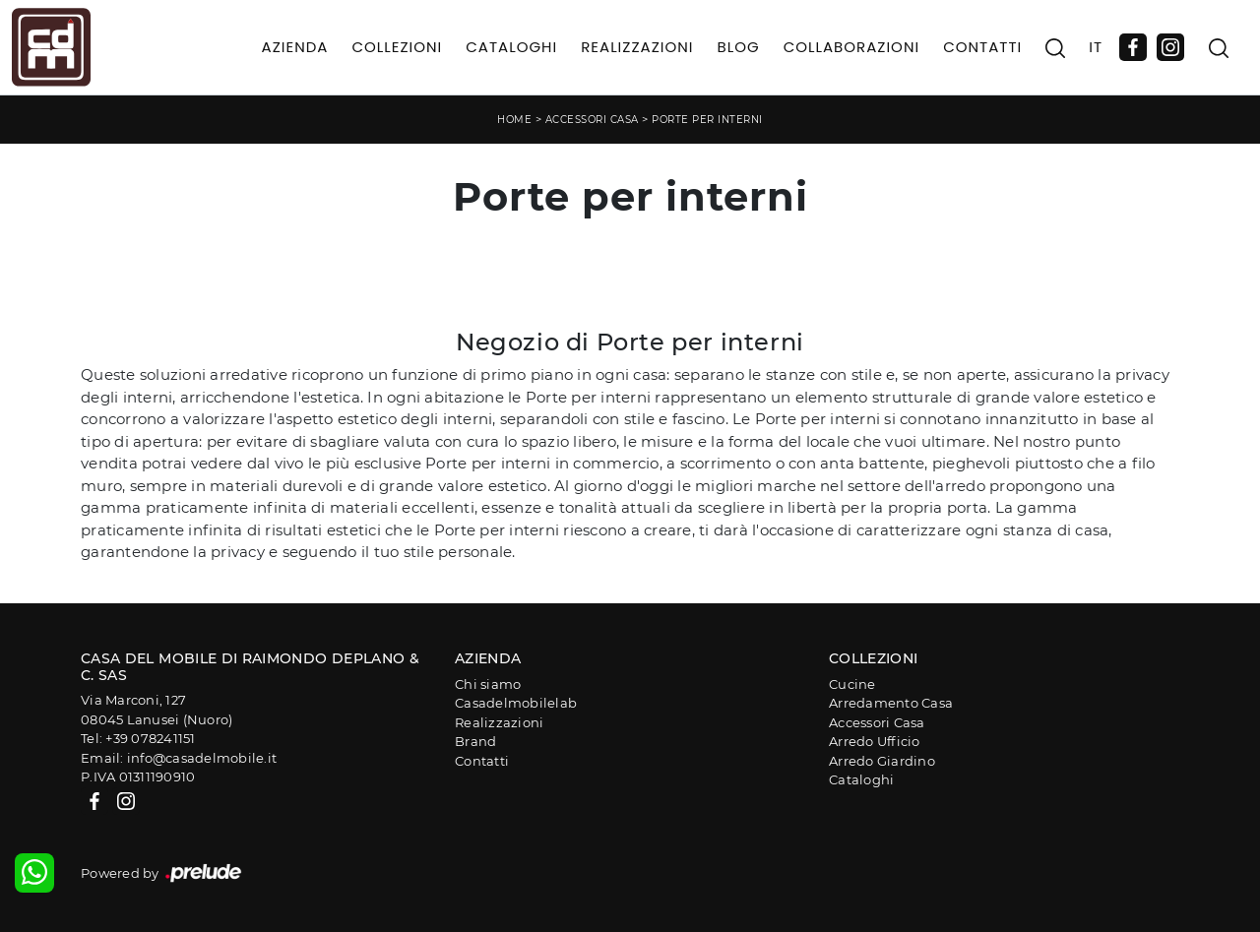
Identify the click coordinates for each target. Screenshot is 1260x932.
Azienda (295, 46)
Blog (738, 46)
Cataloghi (511, 46)
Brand (475, 741)
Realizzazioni (637, 46)
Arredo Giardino (882, 761)
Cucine (852, 684)
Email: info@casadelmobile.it (179, 758)
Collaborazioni (852, 46)
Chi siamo (488, 684)
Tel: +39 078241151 (138, 738)
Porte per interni (707, 119)
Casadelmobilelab (516, 703)
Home (514, 119)
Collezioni (396, 46)
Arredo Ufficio (874, 741)
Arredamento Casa (891, 703)
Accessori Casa (592, 119)
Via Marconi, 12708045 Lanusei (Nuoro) (156, 709)
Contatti (982, 46)
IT (1095, 46)
